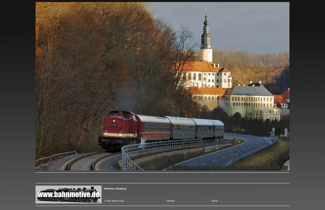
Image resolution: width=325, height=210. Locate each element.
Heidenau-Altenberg (115, 188)
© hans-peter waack (114, 200)
